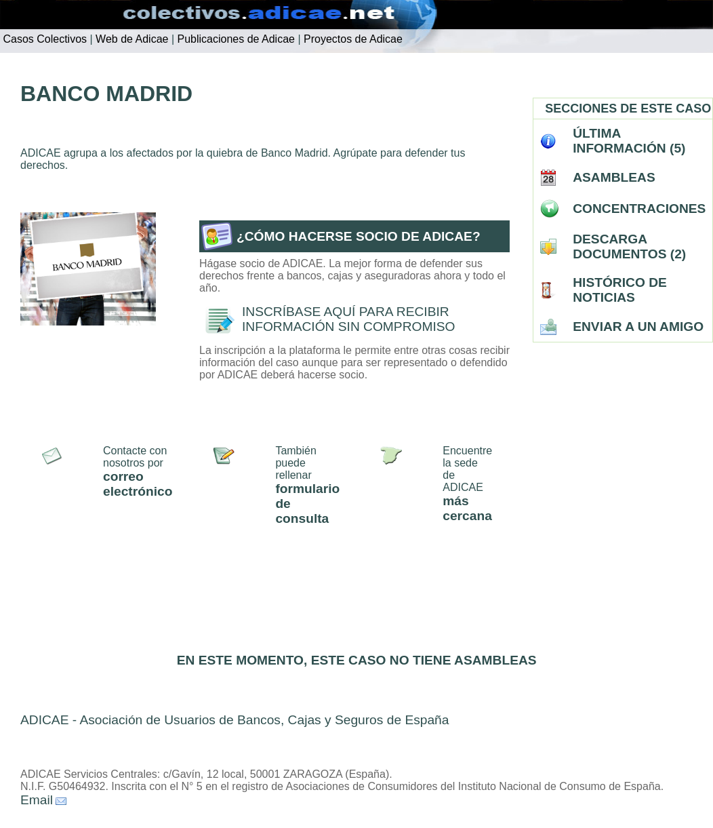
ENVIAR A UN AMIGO (638, 326)
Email (36, 800)
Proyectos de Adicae (352, 39)
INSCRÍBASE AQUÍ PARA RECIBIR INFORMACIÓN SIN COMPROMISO (348, 319)
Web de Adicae (131, 39)
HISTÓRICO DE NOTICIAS (620, 289)
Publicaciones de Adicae (234, 39)
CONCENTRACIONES (639, 208)
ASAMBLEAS (614, 177)
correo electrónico (137, 483)
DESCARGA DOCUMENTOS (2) (629, 246)
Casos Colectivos (43, 39)
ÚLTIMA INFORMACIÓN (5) (629, 140)
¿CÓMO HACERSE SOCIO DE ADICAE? (359, 236)
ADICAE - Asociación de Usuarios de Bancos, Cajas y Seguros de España (234, 720)
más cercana (467, 508)
